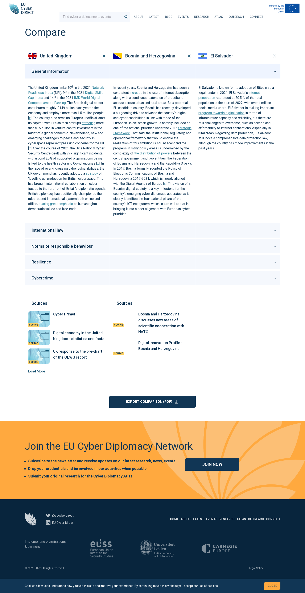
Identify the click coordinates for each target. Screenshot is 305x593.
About (140, 13)
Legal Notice (256, 577)
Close (272, 586)
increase (136, 103)
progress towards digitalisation (221, 123)
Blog (171, 13)
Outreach (238, 13)
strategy (92, 183)
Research (203, 13)
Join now (212, 474)
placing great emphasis (56, 214)
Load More (36, 381)
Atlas (221, 13)
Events (185, 13)
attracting (88, 133)
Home (118, 529)
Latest (156, 13)
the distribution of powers (153, 163)
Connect (258, 13)
